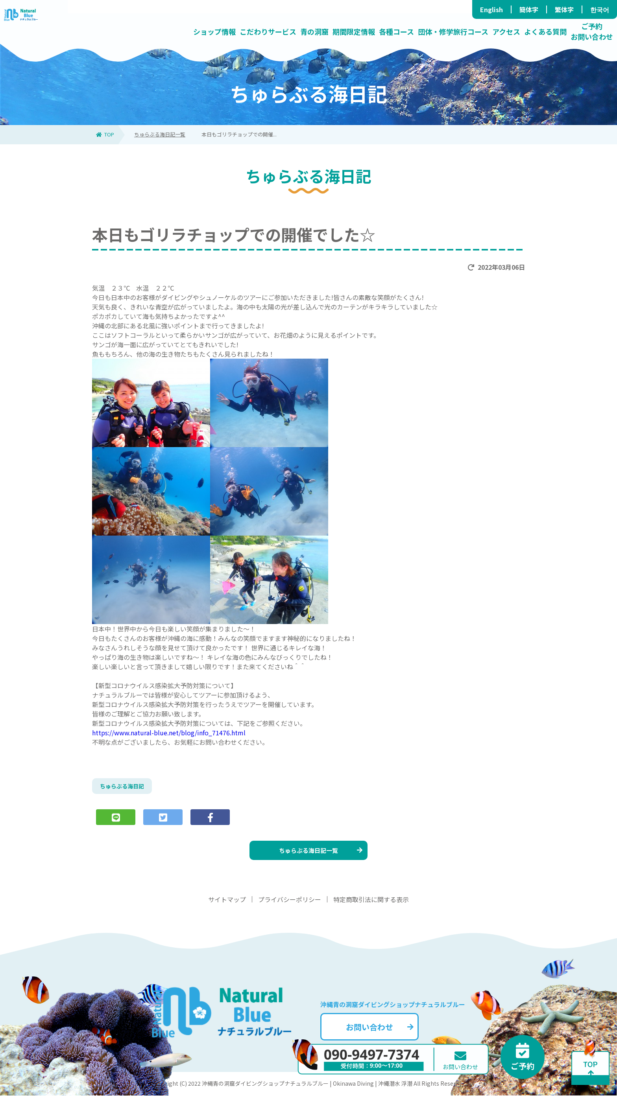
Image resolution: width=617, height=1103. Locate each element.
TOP (105, 134)
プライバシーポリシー (289, 906)
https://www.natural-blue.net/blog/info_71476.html (169, 732)
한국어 (599, 9)
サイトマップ (227, 906)
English (491, 9)
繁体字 (564, 9)
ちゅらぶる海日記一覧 (159, 134)
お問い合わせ (392, 1032)
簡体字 (528, 9)
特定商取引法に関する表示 (371, 906)
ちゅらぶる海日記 (125, 787)
